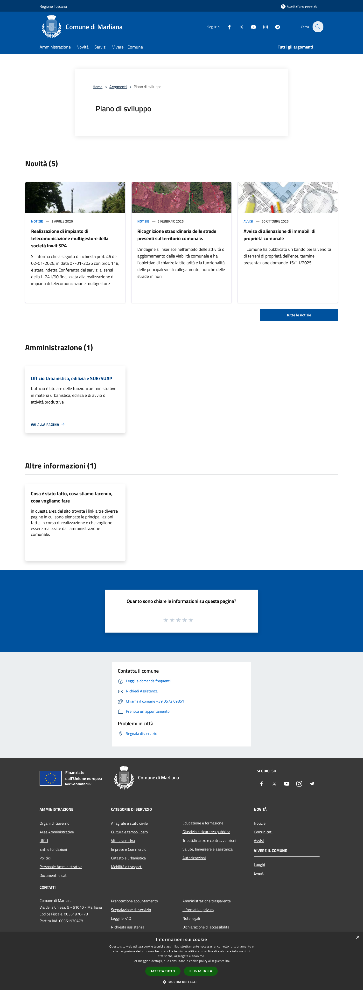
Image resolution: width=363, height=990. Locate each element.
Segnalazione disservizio (131, 910)
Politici (45, 858)
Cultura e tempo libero (129, 832)
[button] (181, 981)
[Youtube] (250, 26)
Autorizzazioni (194, 858)
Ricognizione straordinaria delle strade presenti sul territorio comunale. (176, 234)
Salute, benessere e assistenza (207, 849)
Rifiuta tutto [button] (200, 971)
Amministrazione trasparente (206, 901)
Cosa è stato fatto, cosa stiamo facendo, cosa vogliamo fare (71, 497)
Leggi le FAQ (121, 918)
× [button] (357, 937)
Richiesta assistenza (127, 927)
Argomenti (118, 87)
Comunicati (263, 832)
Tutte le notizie (298, 315)
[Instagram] (262, 26)
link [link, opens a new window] (227, 961)
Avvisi (248, 221)
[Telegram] (274, 26)
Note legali (191, 918)
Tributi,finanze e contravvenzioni (209, 840)
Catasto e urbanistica (128, 858)
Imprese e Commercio (128, 849)
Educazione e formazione (202, 823)
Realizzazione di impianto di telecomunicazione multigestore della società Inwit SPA (69, 238)
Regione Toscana (53, 6)
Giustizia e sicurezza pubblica (206, 832)
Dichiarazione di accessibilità (205, 927)
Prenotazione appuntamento (134, 901)
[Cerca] (317, 27)
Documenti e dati (54, 875)
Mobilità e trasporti (126, 867)
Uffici (44, 841)
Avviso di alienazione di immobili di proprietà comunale (279, 234)
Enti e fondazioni (53, 849)
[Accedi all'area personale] (299, 6)
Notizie (37, 221)
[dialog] (181, 961)
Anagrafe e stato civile (129, 823)
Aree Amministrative (57, 832)
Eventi (259, 873)
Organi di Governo (54, 823)
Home (97, 87)
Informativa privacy (198, 910)
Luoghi (259, 864)
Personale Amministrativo (61, 867)
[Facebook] (226, 26)
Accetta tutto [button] (163, 971)
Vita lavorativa (123, 841)
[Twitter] (238, 26)
